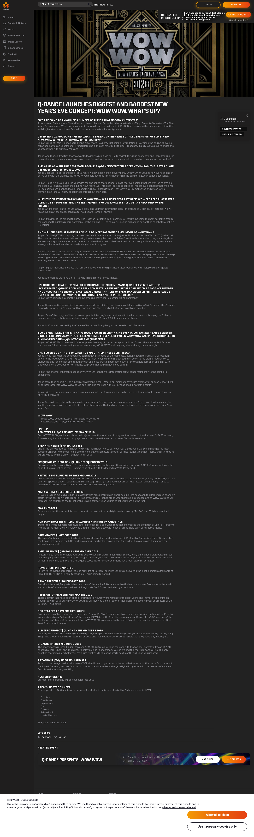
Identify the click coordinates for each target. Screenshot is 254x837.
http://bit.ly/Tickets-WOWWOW (81, 418)
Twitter (60, 737)
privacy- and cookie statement (179, 811)
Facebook (44, 737)
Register (236, 5)
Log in (208, 5)
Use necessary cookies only (217, 828)
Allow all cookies (217, 819)
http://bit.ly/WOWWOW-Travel (76, 421)
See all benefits (239, 20)
